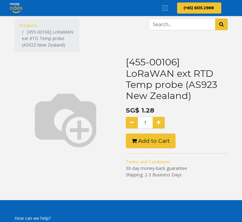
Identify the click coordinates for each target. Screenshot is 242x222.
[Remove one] (132, 123)
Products (28, 25)
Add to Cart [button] (151, 141)
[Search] (221, 24)
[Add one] (159, 123)
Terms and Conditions (148, 162)
